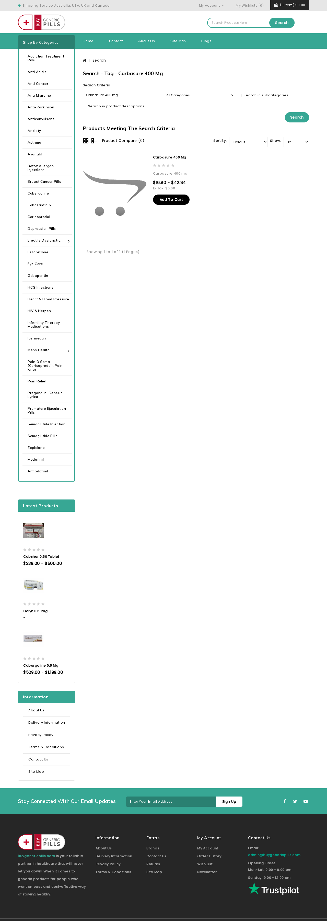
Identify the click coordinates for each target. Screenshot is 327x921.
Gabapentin (38, 276)
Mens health (39, 350)
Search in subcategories (263, 95)
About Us (146, 41)
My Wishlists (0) (250, 5)
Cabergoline (38, 193)
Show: (275, 140)
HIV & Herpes (39, 311)
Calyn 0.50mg (35, 611)
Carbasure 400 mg (169, 157)
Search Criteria (97, 85)
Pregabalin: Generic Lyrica (45, 395)
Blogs (206, 41)
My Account (207, 848)
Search (282, 22)
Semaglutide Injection (47, 424)
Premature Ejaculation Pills (47, 410)
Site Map (178, 41)
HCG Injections (41, 287)
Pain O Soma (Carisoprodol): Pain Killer (45, 365)
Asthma (34, 142)
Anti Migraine (39, 95)
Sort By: (220, 140)
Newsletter (207, 872)
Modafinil (36, 459)
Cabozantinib (39, 205)
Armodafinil (38, 471)
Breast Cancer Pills (44, 181)
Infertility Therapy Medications (44, 324)
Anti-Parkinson (41, 107)
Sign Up (229, 801)
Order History (209, 856)
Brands (152, 848)
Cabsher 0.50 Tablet (41, 556)
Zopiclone (36, 448)
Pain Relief (37, 381)
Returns (153, 864)
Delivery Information (46, 722)
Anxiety (34, 131)
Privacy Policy (40, 734)
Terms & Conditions (46, 747)
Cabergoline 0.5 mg (40, 665)
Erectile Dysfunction (45, 240)
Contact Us (38, 759)
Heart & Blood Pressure (48, 299)
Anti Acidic (37, 72)
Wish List (204, 864)
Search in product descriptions (114, 106)
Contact (116, 41)
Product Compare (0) (123, 140)
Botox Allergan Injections (41, 168)
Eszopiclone (38, 252)
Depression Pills (42, 228)
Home (88, 41)
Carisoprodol (39, 217)
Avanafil (35, 154)
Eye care (35, 264)
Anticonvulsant (41, 119)
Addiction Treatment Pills (46, 58)
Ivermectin (37, 338)
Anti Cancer (38, 84)
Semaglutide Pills (43, 436)
